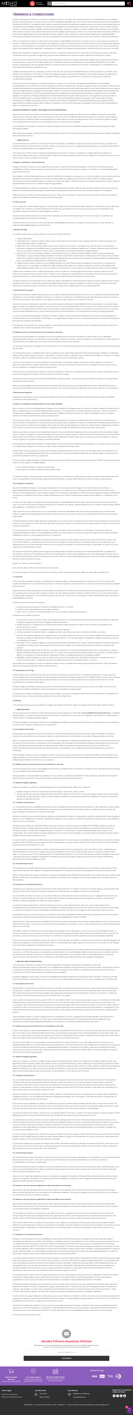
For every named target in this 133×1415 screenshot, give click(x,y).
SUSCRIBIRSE (66, 1358)
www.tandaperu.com (102, 1405)
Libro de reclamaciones (55, 1377)
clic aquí (41, 845)
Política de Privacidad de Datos (80, 1347)
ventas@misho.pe (79, 1397)
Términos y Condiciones (50, 1347)
